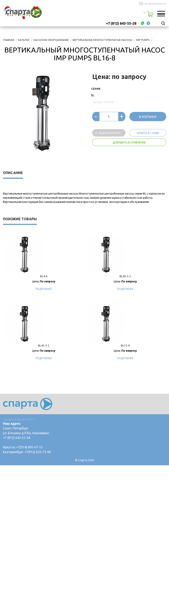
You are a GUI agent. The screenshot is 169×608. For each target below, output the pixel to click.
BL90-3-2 (125, 276)
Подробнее (43, 288)
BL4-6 (43, 276)
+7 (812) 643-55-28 (121, 23)
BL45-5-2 (43, 345)
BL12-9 (125, 345)
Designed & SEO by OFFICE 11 (20, 419)
